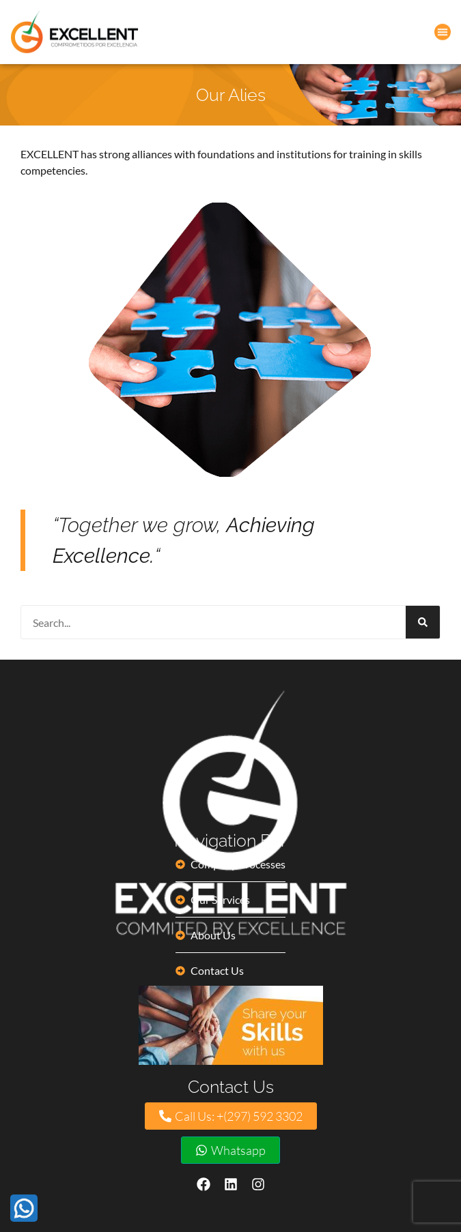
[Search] (423, 622)
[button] (442, 31)
